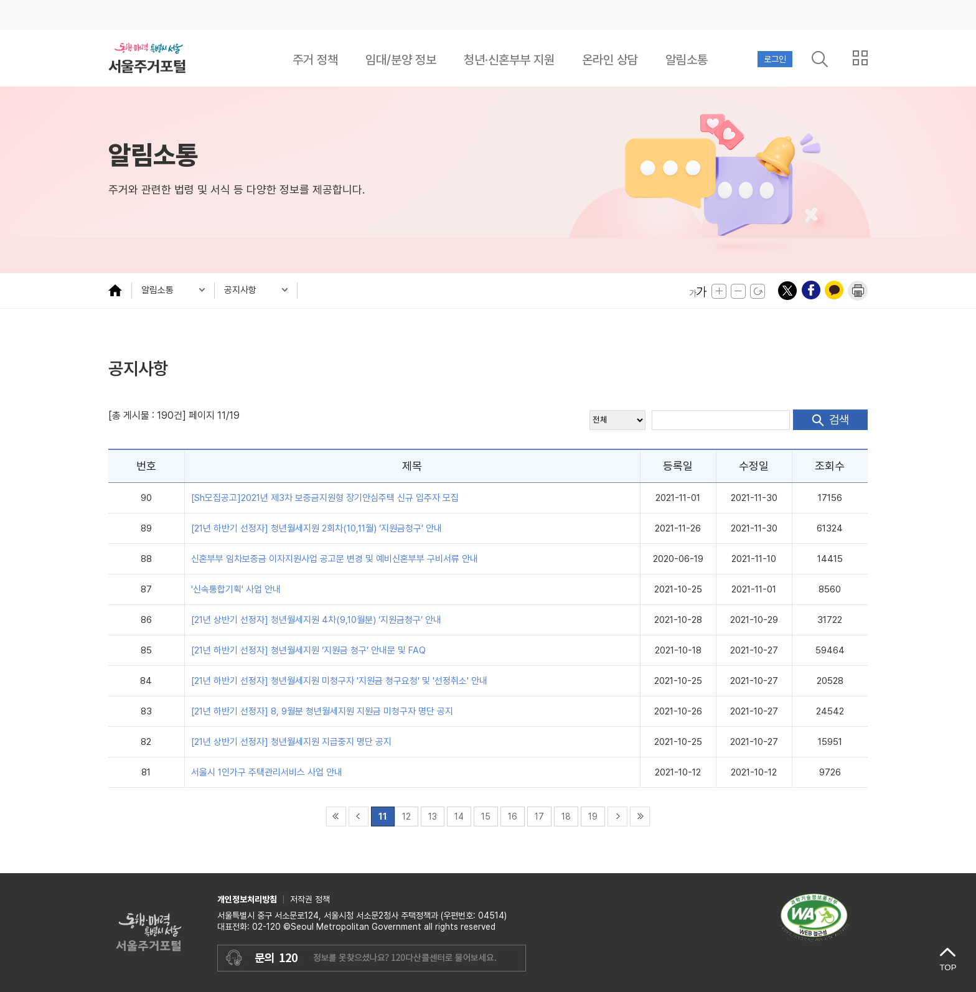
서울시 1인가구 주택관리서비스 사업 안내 (266, 772)
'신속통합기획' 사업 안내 (236, 589)
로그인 (775, 59)
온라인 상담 (610, 59)
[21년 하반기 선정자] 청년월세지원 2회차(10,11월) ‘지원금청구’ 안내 (316, 528)
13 (432, 816)
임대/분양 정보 (400, 59)
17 (539, 816)
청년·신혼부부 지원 (509, 59)
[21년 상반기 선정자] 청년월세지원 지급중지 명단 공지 (291, 741)
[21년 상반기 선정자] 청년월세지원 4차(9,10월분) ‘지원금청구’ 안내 (316, 619)
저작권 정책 (310, 899)
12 (406, 816)
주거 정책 (315, 59)
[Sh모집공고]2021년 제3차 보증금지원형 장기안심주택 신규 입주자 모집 (325, 497)
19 (593, 816)
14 (459, 816)
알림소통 (686, 59)
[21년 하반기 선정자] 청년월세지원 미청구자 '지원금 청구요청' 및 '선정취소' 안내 (339, 680)
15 (485, 816)
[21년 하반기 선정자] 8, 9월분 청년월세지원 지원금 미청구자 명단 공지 (322, 711)
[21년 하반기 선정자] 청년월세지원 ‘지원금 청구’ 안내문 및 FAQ (308, 650)
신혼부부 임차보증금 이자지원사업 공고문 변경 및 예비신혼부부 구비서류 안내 (334, 558)
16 (512, 816)
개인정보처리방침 (247, 899)
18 (566, 816)
